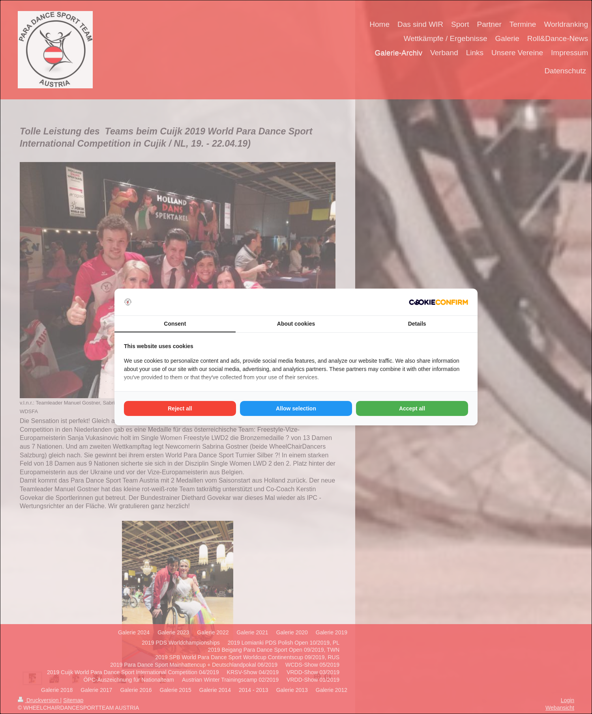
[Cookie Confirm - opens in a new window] (438, 302)
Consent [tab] (175, 324)
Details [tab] (417, 324)
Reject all (180, 408)
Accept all (412, 408)
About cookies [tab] (296, 324)
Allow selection (296, 408)
